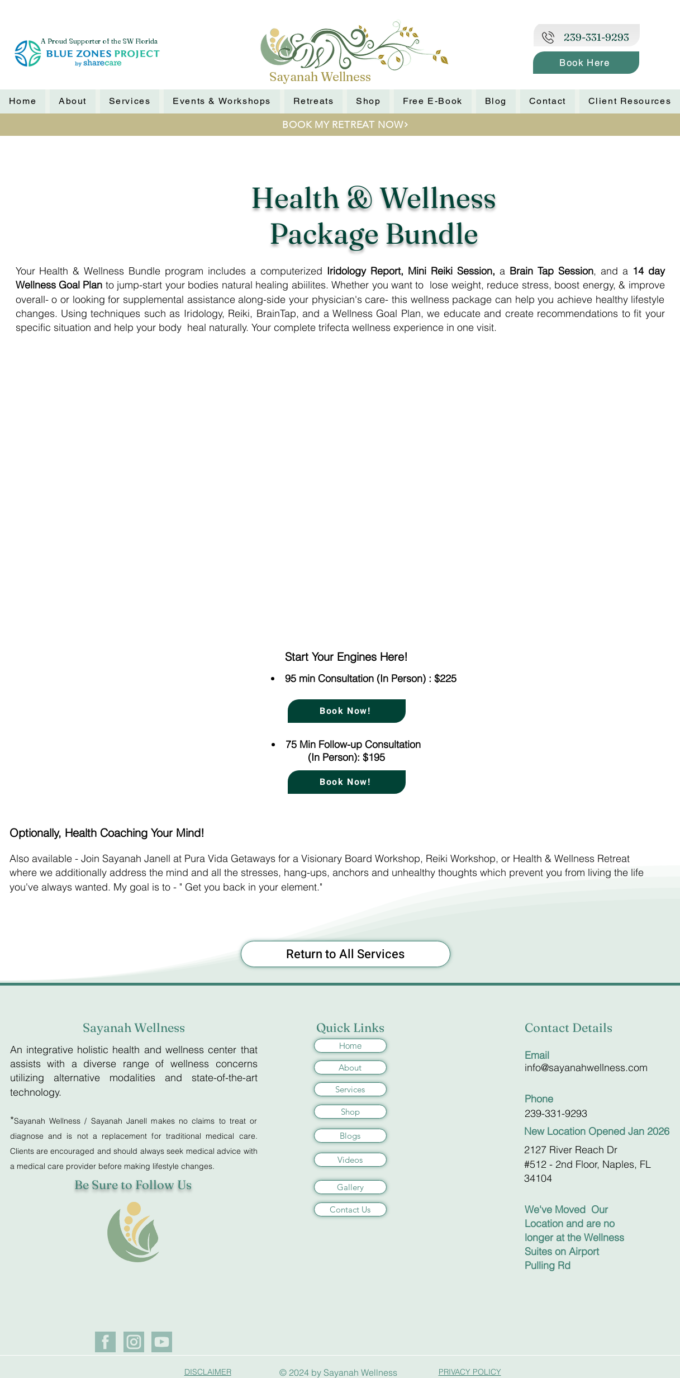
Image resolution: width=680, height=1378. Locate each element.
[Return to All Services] (345, 954)
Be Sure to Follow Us (133, 1184)
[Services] (350, 1089)
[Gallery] (350, 1187)
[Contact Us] (350, 1209)
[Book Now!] (347, 711)
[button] (368, 101)
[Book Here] (586, 62)
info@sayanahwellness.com (586, 1067)
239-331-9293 (556, 1113)
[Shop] (350, 1112)
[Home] (350, 1046)
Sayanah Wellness (134, 1027)
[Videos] (350, 1160)
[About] (350, 1067)
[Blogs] (350, 1136)
